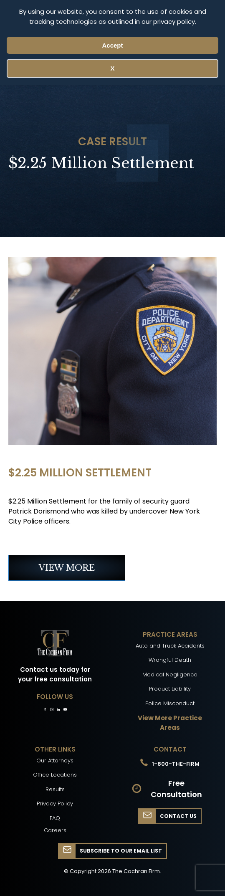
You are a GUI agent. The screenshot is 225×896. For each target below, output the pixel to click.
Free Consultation (176, 789)
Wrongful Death (170, 660)
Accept (112, 45)
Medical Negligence (169, 674)
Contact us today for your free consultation (55, 674)
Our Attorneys (54, 760)
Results (55, 789)
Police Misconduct (170, 703)
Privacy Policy (55, 803)
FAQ (55, 818)
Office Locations (55, 775)
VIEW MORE (67, 568)
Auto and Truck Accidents (170, 646)
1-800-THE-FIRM (176, 764)
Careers (55, 830)
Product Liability (170, 689)
